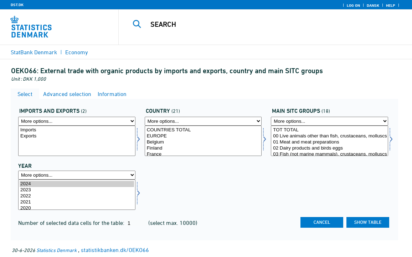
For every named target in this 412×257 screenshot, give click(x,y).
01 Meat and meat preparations (329, 142)
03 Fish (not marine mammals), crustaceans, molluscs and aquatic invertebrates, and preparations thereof (329, 154)
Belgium (203, 142)
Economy (76, 52)
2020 (77, 208)
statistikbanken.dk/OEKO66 (115, 250)
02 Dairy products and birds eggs (329, 148)
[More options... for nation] (203, 121)
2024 (77, 184)
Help (390, 5)
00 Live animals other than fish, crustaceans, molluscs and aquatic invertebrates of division (329, 136)
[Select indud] (76, 141)
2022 (77, 196)
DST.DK (17, 4)
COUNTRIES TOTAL (203, 130)
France (203, 154)
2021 (77, 202)
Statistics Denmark (56, 250)
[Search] (263, 24)
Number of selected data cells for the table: (72, 223)
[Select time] (76, 195)
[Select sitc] (329, 141)
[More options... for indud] (76, 121)
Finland (203, 148)
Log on (353, 5)
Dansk (373, 5)
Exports (77, 136)
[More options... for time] (76, 175)
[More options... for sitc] (329, 121)
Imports (77, 130)
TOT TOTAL (329, 130)
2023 (77, 190)
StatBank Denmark (34, 52)
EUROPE (203, 136)
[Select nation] (203, 141)
